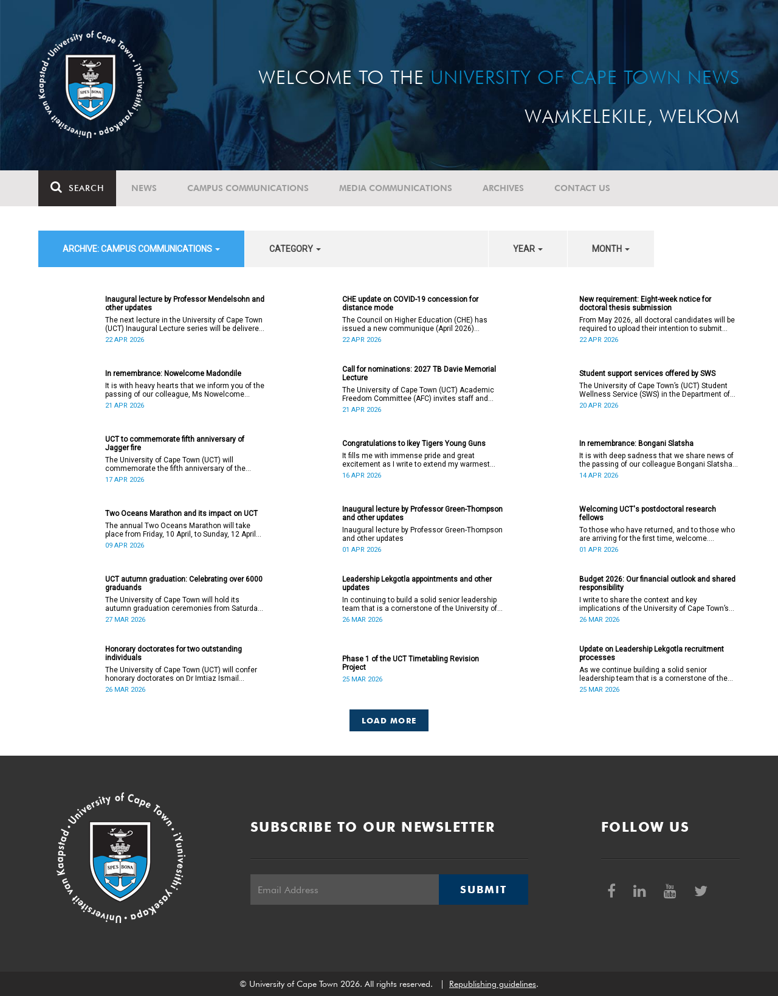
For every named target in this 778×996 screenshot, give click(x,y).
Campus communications (248, 188)
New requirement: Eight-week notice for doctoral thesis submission (645, 303)
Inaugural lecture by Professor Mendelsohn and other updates (184, 303)
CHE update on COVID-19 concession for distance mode (410, 303)
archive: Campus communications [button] (141, 249)
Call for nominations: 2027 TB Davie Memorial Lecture (419, 373)
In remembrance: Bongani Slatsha (636, 443)
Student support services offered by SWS (647, 373)
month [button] (611, 249)
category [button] (295, 249)
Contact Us (582, 188)
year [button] (528, 249)
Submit (483, 889)
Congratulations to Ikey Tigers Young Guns (414, 443)
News (144, 188)
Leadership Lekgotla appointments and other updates (417, 583)
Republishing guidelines (492, 984)
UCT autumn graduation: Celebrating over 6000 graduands (184, 583)
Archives (503, 188)
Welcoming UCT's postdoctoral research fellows (647, 513)
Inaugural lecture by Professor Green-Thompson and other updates (422, 513)
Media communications (395, 188)
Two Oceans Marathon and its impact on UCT (181, 513)
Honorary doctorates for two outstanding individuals (173, 653)
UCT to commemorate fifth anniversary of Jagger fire (174, 443)
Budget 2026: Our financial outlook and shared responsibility (657, 583)
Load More (389, 720)
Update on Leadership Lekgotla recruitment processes (651, 653)
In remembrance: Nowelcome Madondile (173, 373)
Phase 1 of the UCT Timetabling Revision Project (410, 663)
